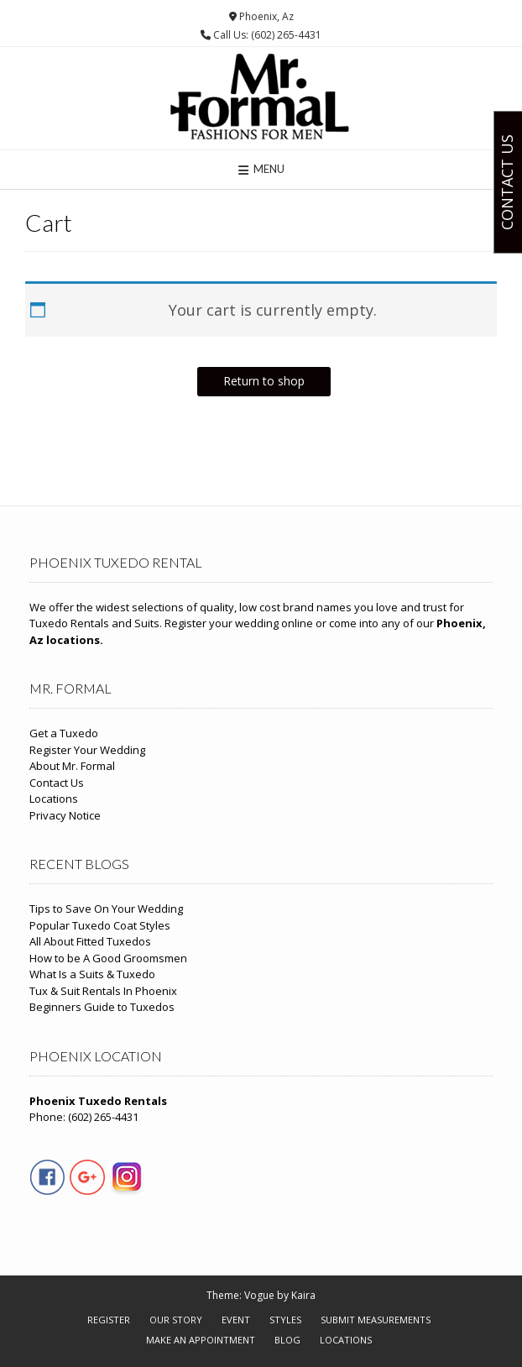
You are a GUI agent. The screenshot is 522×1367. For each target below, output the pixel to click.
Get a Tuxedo (63, 733)
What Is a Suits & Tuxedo (92, 974)
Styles (285, 1319)
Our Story (175, 1319)
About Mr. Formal (72, 765)
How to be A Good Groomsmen (108, 958)
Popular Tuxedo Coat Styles (99, 925)
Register (108, 1319)
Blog (287, 1339)
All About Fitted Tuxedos (90, 941)
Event (236, 1319)
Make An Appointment (200, 1339)
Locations (53, 798)
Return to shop (264, 381)
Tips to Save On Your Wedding (106, 908)
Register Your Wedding (87, 749)
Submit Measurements (376, 1319)
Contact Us (56, 782)
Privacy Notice (65, 815)
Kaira (303, 1295)
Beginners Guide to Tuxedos (102, 1006)
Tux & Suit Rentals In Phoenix (103, 990)
